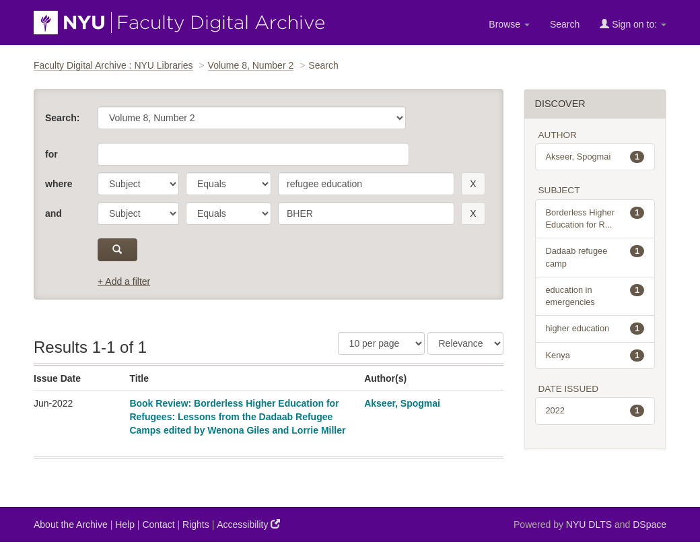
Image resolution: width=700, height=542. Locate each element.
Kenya (595, 355)
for (51, 154)
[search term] (366, 183)
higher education (595, 329)
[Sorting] (465, 343)
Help (125, 524)
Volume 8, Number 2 (251, 65)
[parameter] (138, 183)
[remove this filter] (473, 183)
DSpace (649, 524)
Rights (195, 524)
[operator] (228, 183)
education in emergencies (595, 295)
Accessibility (248, 524)
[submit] (117, 249)
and (53, 213)
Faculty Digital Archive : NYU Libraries (113, 65)
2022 (595, 411)
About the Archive (71, 524)
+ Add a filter (124, 281)
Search (565, 24)
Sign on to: (633, 24)
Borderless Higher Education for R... (595, 218)
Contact (158, 524)
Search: (62, 117)
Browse (509, 24)
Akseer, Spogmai (402, 403)
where (58, 183)
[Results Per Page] (381, 343)
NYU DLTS (589, 524)
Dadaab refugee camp (595, 256)
